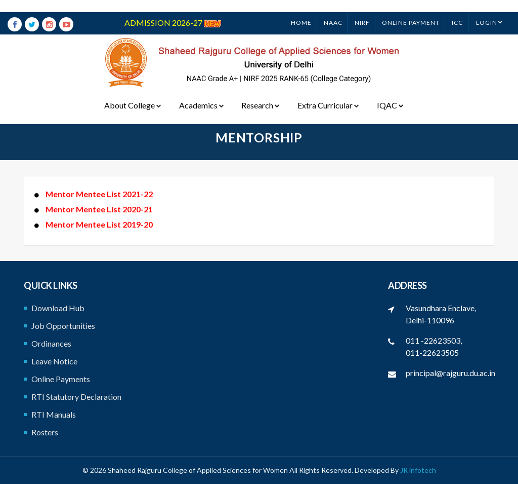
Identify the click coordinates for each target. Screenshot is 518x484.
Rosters (44, 432)
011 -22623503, (434, 340)
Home (301, 10)
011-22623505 (432, 352)
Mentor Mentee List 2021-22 (98, 194)
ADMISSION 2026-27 (172, 10)
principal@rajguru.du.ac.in (450, 373)
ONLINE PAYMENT (411, 10)
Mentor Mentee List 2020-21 (98, 209)
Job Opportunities (63, 325)
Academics (201, 93)
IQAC (388, 93)
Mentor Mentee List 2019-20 (98, 224)
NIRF (362, 10)
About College (132, 93)
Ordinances (51, 343)
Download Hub (57, 308)
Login (486, 10)
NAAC (333, 10)
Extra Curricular (327, 93)
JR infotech (418, 470)
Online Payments (60, 379)
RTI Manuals (53, 414)
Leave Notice (54, 361)
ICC (457, 10)
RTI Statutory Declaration (76, 396)
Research (260, 93)
